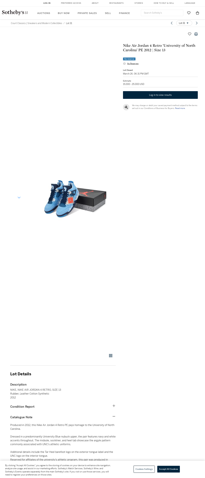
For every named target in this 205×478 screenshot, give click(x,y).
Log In (47, 3)
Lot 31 (69, 23)
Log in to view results (160, 96)
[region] (102, 469)
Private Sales (87, 13)
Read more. (179, 109)
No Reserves (132, 64)
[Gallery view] (110, 355)
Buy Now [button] (64, 13)
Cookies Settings (144, 469)
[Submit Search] (179, 13)
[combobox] (162, 13)
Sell (108, 13)
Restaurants (116, 3)
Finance (124, 13)
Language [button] (190, 3)
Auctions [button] (43, 13)
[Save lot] (189, 34)
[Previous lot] (171, 23)
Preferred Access (71, 3)
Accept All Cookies (168, 469)
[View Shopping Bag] (197, 13)
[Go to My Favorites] (188, 13)
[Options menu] (184, 23)
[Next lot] (196, 23)
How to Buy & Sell (164, 3)
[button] (75, 190)
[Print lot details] (196, 34)
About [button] (95, 3)
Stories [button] (139, 3)
